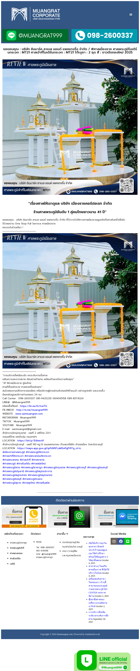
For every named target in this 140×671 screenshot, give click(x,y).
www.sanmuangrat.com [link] (29, 414)
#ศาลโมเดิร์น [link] (23, 464)
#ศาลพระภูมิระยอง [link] (32, 479)
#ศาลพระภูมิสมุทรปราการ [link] (38, 471)
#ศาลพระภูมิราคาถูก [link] (32, 467)
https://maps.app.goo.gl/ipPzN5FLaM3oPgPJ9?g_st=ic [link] (49, 448)
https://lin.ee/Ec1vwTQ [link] (33, 406)
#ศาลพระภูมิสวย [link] (11, 467)
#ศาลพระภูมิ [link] (9, 464)
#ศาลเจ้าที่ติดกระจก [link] (13, 456)
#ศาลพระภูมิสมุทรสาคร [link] (14, 475)
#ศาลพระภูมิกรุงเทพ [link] (54, 467)
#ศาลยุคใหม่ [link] (28, 483)
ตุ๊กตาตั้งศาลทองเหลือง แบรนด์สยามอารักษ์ (98, 602)
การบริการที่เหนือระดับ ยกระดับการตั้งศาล (98, 615)
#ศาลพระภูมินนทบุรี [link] (97, 467)
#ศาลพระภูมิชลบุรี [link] (11, 479)
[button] (131, 14)
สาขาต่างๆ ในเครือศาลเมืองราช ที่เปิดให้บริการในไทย (99, 569)
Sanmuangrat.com (65, 634)
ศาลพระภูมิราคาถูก (18, 542)
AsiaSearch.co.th (92, 634)
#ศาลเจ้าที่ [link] (25, 460)
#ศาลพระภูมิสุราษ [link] (11, 483)
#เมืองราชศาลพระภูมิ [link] (13, 452)
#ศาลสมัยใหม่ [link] (38, 464)
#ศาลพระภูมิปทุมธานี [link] (13, 471)
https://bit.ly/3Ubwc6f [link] (30, 440)
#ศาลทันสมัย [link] (43, 483)
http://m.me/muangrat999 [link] (32, 410)
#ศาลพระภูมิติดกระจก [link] (37, 452)
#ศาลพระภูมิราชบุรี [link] (76, 467)
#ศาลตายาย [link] (38, 460)
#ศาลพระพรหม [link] (10, 460)
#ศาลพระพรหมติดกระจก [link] (37, 456)
